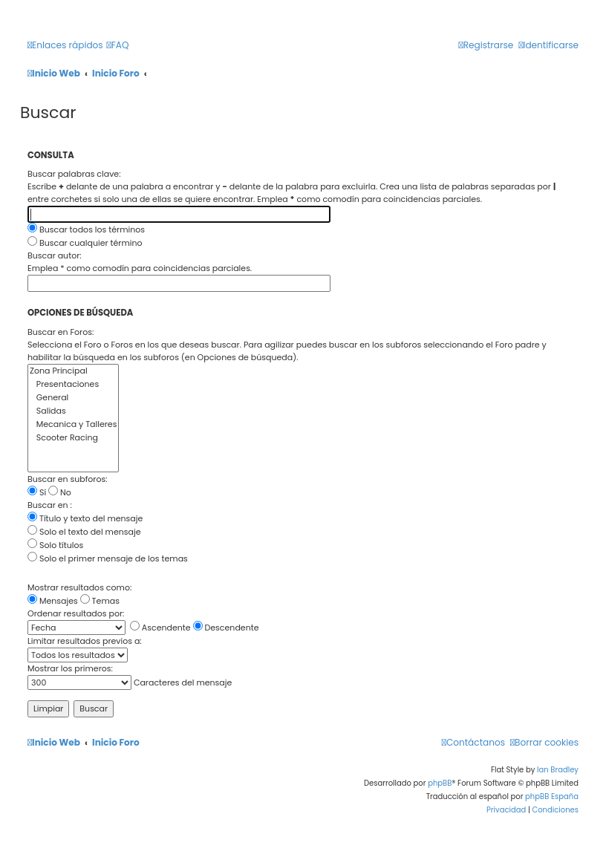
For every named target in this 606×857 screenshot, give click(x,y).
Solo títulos (55, 545)
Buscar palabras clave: (74, 174)
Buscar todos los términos (86, 229)
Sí (36, 492)
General (73, 398)
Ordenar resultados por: (75, 613)
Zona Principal (73, 371)
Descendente (226, 627)
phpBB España (552, 796)
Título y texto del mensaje (85, 518)
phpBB (440, 783)
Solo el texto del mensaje (83, 532)
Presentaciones (73, 384)
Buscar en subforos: (67, 479)
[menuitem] (118, 46)
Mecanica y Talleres (73, 424)
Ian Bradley (558, 769)
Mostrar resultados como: (79, 587)
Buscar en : (49, 505)
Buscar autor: (54, 255)
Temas (100, 601)
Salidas (73, 411)
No (59, 492)
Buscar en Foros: (60, 332)
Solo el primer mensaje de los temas (107, 558)
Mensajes (52, 601)
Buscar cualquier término (85, 243)
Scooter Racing (73, 438)
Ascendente (160, 627)
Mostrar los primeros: (70, 668)
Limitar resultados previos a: (84, 641)
